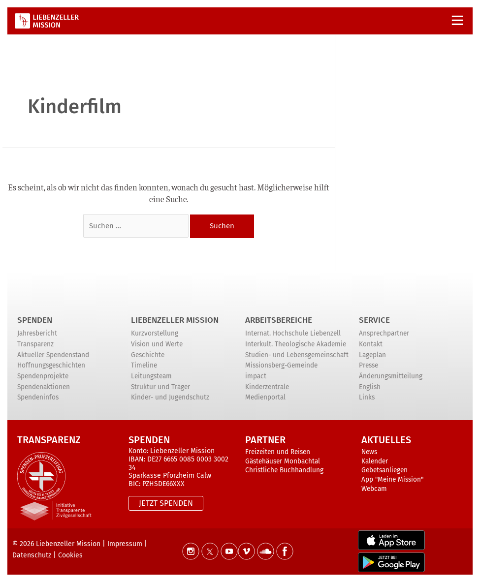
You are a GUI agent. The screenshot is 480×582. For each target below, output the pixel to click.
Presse (368, 366)
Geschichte (147, 355)
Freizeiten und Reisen (277, 452)
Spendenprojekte (42, 376)
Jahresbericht (37, 334)
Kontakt (371, 344)
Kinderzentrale (267, 387)
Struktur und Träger (160, 387)
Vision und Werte (157, 344)
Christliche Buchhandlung (284, 470)
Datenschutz (31, 555)
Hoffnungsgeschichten (51, 366)
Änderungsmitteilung (390, 376)
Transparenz (35, 344)
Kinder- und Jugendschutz (170, 398)
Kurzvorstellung (154, 334)
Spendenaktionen (43, 387)
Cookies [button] (70, 555)
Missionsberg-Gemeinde (281, 366)
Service (374, 320)
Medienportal (265, 398)
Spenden (34, 320)
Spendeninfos (38, 398)
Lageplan (372, 355)
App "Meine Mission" (392, 479)
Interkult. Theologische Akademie (295, 344)
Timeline (144, 366)
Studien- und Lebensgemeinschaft (297, 355)
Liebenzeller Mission (175, 320)
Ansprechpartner (384, 334)
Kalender (374, 461)
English (370, 387)
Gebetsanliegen (384, 470)
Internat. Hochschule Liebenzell (293, 334)
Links (367, 398)
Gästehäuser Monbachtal (282, 461)
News (369, 452)
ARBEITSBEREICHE (278, 320)
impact (255, 376)
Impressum (124, 544)
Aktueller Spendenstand (53, 355)
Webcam (374, 489)
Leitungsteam (151, 376)
